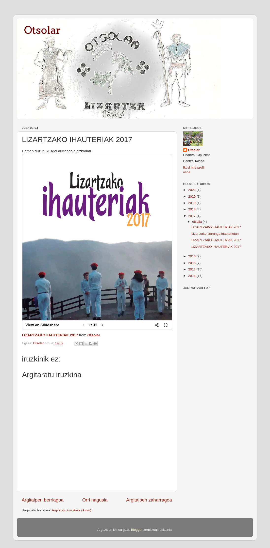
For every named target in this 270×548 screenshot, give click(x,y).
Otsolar (42, 30)
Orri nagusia (95, 499)
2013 (192, 269)
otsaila (197, 221)
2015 (192, 263)
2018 (192, 209)
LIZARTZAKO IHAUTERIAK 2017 (50, 335)
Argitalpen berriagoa (43, 499)
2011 (192, 276)
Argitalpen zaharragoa (149, 499)
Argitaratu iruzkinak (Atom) (71, 510)
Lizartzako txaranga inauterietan (215, 233)
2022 (192, 190)
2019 (192, 203)
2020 (192, 196)
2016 (192, 256)
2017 (192, 216)
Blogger (137, 530)
